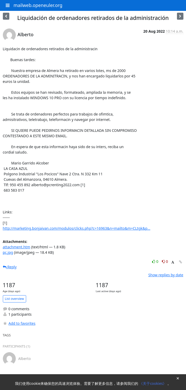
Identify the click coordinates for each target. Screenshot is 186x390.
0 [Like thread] (155, 261)
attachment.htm (16, 246)
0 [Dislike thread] (165, 261)
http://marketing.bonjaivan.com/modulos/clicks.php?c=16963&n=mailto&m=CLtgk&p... (77, 228)
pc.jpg (8, 252)
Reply (10, 266)
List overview (14, 299)
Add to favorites (19, 323)
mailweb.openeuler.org (37, 5)
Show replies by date (165, 274)
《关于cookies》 (153, 383)
